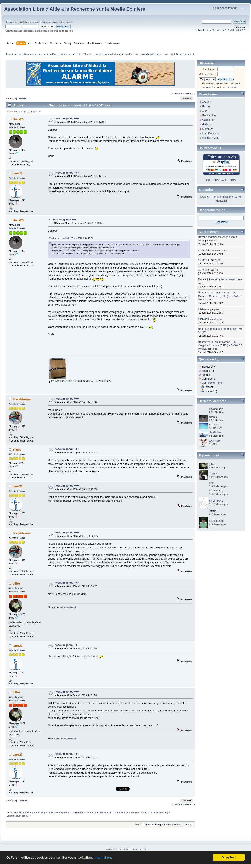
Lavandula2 (216, 409)
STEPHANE (216, 500)
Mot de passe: (207, 74)
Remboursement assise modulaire (218, 328)
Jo (165, 54)
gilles (17, 583)
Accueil (206, 102)
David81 (202, 332)
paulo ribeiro (216, 520)
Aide (205, 110)
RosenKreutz (221, 250)
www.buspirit (70, 607)
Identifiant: (209, 69)
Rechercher (209, 115)
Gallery (206, 124)
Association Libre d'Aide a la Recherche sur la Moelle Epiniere (74, 9)
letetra (212, 510)
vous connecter (43, 22)
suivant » (190, 93)
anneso (158, 54)
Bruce (17, 449)
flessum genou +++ (67, 118)
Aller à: (138, 824)
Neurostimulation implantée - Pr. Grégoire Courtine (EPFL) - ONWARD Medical (220, 296)
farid (211, 482)
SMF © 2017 (125, 849)
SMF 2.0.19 (111, 849)
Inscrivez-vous (210, 137)
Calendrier (208, 119)
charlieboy (215, 432)
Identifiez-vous (210, 133)
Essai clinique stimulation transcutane (220, 279)
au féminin (204, 250)
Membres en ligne (212, 382)
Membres (207, 129)
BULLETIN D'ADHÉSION (221, 180)
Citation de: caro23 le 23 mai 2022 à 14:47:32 (71, 238)
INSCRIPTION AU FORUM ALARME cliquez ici (221, 30)
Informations (103, 857)
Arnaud (213, 424)
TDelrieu (214, 473)
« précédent (178, 93)
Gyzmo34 (214, 440)
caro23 (18, 173)
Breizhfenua (22, 399)
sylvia (142, 54)
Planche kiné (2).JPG (60, 381)
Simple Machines (140, 849)
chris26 (149, 54)
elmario (218, 319)
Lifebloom (203, 309)
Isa (216, 269)
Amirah (212, 240)
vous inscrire (65, 22)
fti (203, 283)
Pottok (215, 349)
